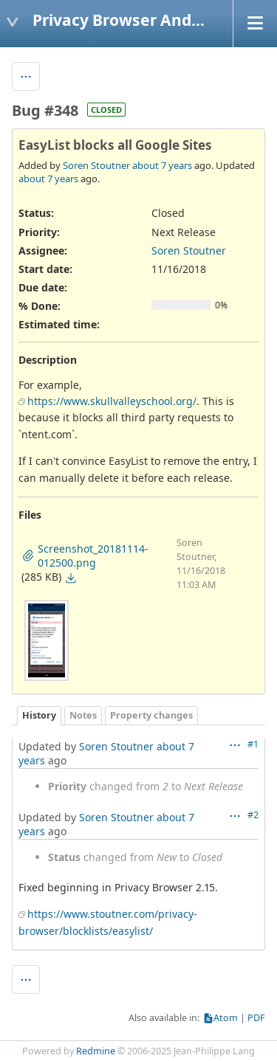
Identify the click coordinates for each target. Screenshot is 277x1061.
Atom (225, 1018)
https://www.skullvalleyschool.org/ (111, 401)
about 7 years (162, 165)
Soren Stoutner (96, 165)
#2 (253, 815)
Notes (83, 715)
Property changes (151, 715)
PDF (256, 1018)
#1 (253, 744)
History (39, 715)
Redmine (95, 1051)
